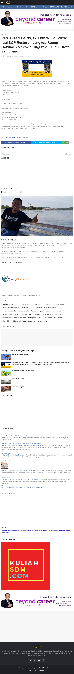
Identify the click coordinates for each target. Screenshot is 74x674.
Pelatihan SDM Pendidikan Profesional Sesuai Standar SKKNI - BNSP (22, 470)
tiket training (6, 321)
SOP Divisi (34, 7)
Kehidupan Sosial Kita (9, 311)
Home (30, 670)
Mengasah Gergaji (18, 386)
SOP (9, 34)
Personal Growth (58, 304)
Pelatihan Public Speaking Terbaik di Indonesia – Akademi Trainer (21, 443)
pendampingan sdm (29, 321)
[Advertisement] (13, 172)
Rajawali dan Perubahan (20, 354)
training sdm (32, 318)
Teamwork (34, 311)
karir (40, 318)
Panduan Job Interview (21, 7)
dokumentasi (17, 321)
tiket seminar (58, 318)
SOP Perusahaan (6, 7)
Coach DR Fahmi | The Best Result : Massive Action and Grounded (21, 487)
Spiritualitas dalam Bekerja (11, 308)
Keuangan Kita (7, 314)
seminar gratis (42, 321)
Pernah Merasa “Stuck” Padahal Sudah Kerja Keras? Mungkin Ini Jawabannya (25, 436)
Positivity (48, 304)
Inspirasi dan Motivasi (9, 304)
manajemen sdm (23, 311)
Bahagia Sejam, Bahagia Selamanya (16, 350)
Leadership (25, 308)
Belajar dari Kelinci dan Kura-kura (23, 370)
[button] (2, 2)
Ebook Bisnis (65, 7)
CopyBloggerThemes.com (47, 668)
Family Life (37, 314)
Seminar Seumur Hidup (8, 493)
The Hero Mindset (23, 304)
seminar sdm (48, 318)
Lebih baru (5, 154)
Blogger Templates (32, 668)
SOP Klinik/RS (54, 7)
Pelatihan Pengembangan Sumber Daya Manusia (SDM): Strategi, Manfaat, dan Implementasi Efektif (32, 445)
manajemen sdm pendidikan (22, 314)
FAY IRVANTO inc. (7, 478)
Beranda (4, 34)
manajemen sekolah (58, 311)
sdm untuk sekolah (20, 318)
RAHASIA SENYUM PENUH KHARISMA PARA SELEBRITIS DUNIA (22, 479)
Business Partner (59, 314)
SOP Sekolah (44, 7)
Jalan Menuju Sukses (18, 378)
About (35, 670)
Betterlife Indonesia (7, 461)
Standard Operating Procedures (19, 137)
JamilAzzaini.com (6, 453)
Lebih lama (68, 154)
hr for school (47, 314)
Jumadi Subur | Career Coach (10, 434)
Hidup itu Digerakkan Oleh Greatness (12, 455)
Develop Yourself (37, 304)
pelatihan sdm (44, 311)
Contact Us (42, 670)
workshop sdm (7, 318)
